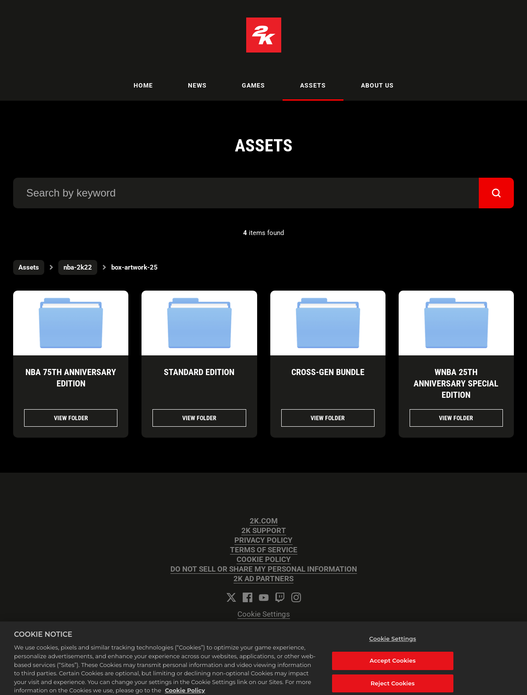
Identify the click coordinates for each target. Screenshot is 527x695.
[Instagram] (296, 597)
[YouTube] (264, 597)
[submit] (496, 193)
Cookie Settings (263, 614)
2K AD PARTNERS (263, 579)
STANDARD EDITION (199, 372)
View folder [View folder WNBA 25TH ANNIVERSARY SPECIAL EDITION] (456, 417)
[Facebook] (247, 597)
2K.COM (264, 521)
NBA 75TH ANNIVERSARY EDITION (70, 378)
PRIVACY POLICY (263, 540)
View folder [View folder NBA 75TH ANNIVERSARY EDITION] (71, 417)
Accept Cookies (393, 663)
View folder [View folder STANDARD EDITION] (199, 417)
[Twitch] (280, 597)
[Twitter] (231, 597)
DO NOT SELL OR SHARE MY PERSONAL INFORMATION (263, 569)
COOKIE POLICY (264, 559)
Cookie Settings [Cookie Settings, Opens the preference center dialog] (392, 641)
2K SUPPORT (263, 531)
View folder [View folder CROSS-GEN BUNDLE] (328, 417)
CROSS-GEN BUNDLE (327, 372)
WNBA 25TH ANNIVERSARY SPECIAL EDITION (456, 383)
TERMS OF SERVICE (263, 550)
